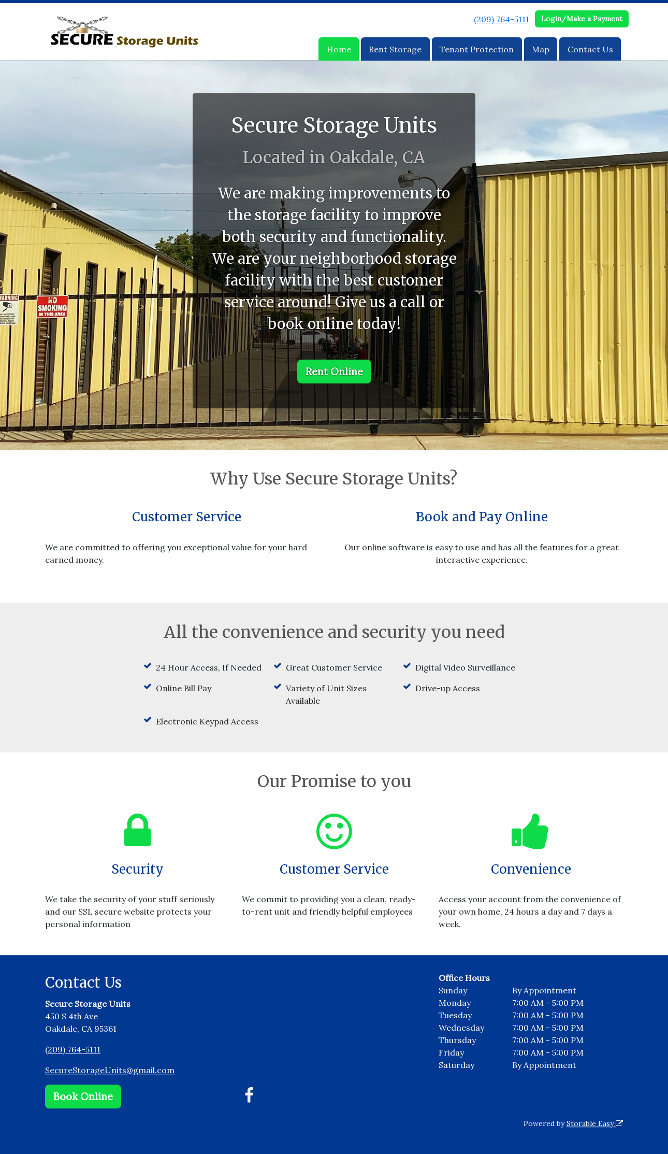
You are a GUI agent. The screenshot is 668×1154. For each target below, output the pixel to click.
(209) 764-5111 (501, 19)
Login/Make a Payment (581, 18)
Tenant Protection (477, 49)
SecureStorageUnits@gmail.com (110, 1070)
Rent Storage (395, 49)
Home (339, 49)
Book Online (83, 1096)
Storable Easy (595, 1123)
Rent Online (334, 371)
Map (540, 49)
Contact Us (590, 49)
